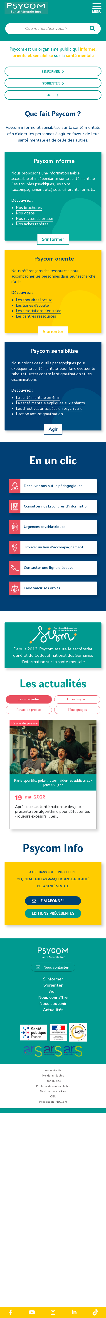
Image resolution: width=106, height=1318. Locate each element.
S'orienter (53, 83)
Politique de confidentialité (53, 1086)
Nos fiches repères (32, 224)
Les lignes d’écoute (32, 305)
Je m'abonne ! (48, 900)
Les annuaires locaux (34, 300)
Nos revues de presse (34, 218)
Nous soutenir (53, 1003)
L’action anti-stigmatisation (39, 414)
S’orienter (53, 985)
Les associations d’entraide (38, 310)
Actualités (53, 1009)
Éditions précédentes (53, 913)
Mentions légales (53, 1075)
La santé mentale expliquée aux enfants (50, 403)
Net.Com (61, 1102)
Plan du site (53, 1081)
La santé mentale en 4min (38, 397)
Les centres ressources (36, 316)
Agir (53, 95)
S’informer (53, 979)
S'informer (53, 71)
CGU (53, 1096)
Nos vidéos (25, 213)
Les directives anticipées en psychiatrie (49, 408)
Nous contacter (56, 967)
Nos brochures (29, 207)
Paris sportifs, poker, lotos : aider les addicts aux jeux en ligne (53, 782)
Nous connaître (53, 997)
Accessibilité (53, 1070)
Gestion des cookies (53, 1091)
